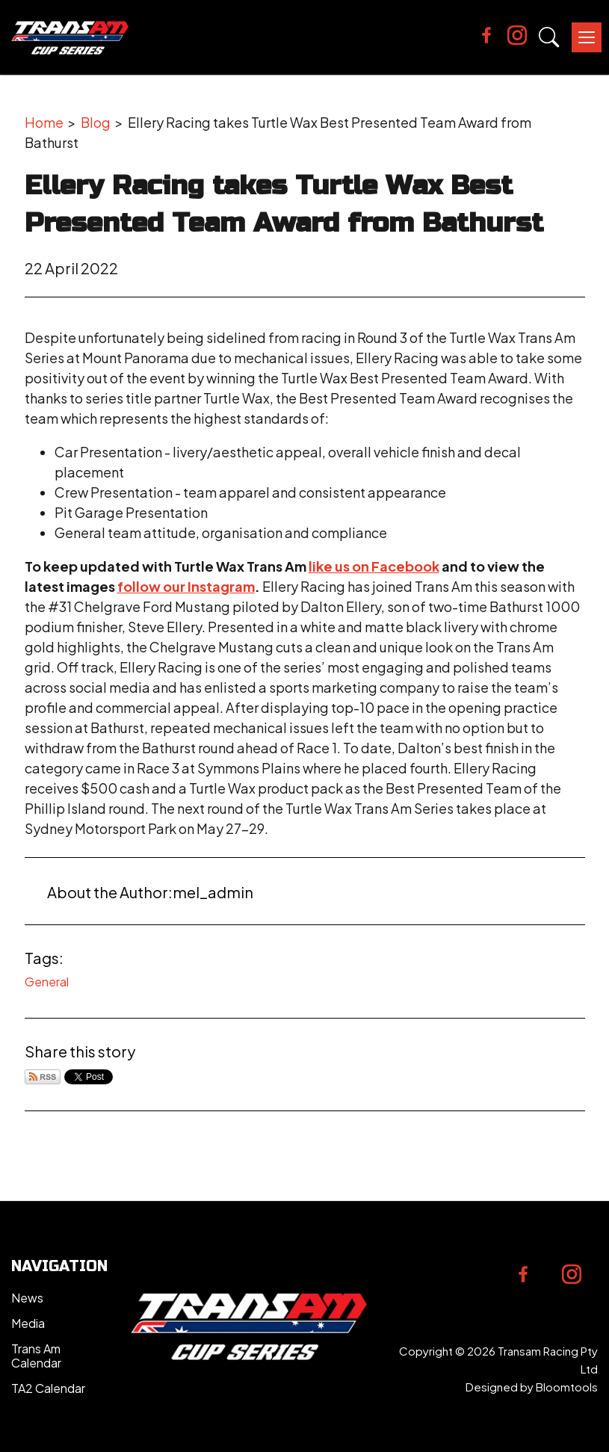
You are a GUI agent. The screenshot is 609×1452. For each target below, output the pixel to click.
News (27, 1298)
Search (549, 37)
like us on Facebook (374, 566)
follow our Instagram (186, 586)
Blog (96, 122)
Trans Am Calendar (36, 1355)
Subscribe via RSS (43, 1076)
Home (44, 122)
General (47, 981)
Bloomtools (567, 1387)
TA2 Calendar (48, 1388)
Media (28, 1323)
